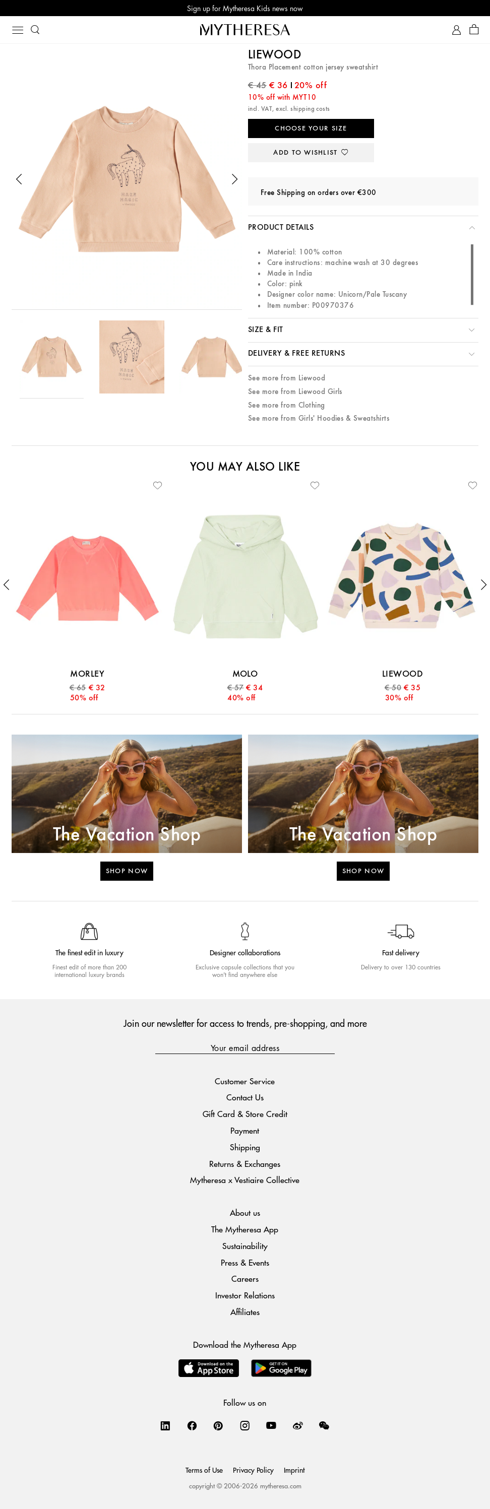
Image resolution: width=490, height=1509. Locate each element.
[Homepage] (245, 29)
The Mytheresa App (244, 1229)
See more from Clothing (286, 405)
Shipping (245, 1147)
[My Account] (456, 30)
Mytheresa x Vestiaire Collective (244, 1180)
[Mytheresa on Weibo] (297, 1425)
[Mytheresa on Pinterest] (218, 1425)
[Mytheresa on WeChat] (324, 1425)
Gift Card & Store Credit (245, 1114)
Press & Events (245, 1262)
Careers (245, 1278)
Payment (244, 1130)
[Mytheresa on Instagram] (245, 1425)
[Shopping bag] (474, 30)
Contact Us (245, 1097)
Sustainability (245, 1246)
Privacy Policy (253, 1470)
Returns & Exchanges (244, 1163)
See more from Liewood (286, 378)
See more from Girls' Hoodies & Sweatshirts (318, 418)
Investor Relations (245, 1295)
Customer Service (245, 1081)
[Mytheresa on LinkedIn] (165, 1425)
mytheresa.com (280, 1485)
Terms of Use (204, 1470)
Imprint (294, 1470)
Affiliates (245, 1312)
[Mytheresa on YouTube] (271, 1425)
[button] (19, 179)
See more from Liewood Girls (295, 392)
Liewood (274, 55)
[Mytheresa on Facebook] (192, 1425)
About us (245, 1212)
